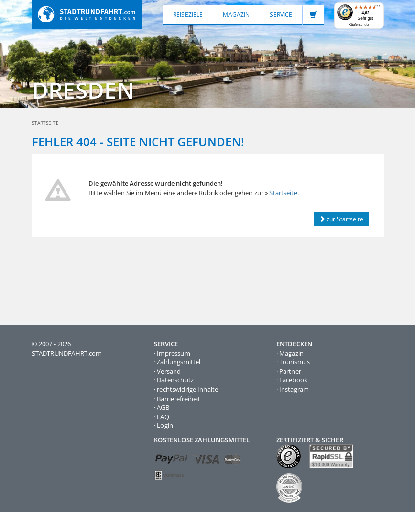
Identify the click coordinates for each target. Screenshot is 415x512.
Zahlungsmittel (178, 361)
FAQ (163, 416)
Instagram (294, 389)
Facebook (293, 380)
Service (281, 14)
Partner (290, 371)
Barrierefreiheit (178, 398)
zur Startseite (341, 219)
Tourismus (294, 361)
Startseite (283, 192)
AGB (163, 407)
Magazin (236, 14)
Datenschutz (175, 380)
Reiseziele (188, 14)
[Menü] (378, 8)
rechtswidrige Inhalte (187, 389)
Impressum (173, 353)
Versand (169, 371)
